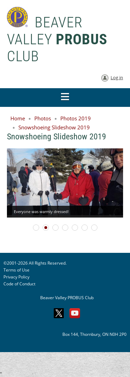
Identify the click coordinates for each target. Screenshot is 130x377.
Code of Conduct (19, 284)
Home (17, 118)
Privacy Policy (16, 277)
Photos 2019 (75, 118)
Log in (117, 77)
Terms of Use (16, 270)
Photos (42, 118)
